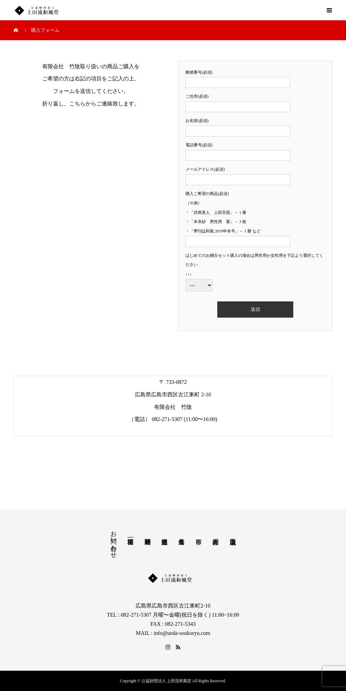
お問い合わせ (113, 541)
